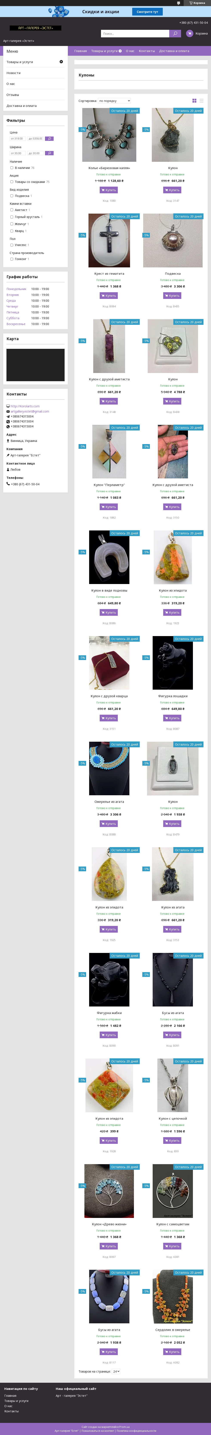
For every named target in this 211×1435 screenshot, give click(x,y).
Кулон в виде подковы (109, 590)
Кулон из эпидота (173, 590)
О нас (130, 51)
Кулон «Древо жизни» (109, 1224)
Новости (13, 73)
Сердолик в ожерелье (172, 1329)
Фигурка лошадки (173, 696)
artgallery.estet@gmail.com (30, 411)
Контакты (147, 51)
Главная (80, 51)
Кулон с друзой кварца (109, 696)
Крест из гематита (109, 273)
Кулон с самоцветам (172, 1224)
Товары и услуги (104, 51)
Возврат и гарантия (90, 60)
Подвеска (173, 273)
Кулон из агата (173, 907)
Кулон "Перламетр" (109, 484)
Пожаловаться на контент (98, 1431)
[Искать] (175, 33)
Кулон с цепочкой (173, 1118)
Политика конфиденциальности (136, 1431)
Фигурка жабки (109, 1012)
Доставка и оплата (174, 51)
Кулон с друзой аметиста (109, 379)
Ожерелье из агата (109, 801)
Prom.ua (124, 1427)
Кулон (173, 168)
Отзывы (12, 94)
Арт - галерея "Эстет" (72, 1396)
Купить (111, 190)
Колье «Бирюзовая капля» (109, 168)
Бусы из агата (173, 1012)
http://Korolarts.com (25, 406)
